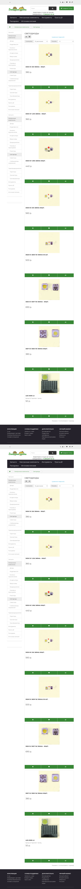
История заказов (64, 433)
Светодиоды (36, 27)
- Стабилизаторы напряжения (13, 79)
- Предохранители (13, 60)
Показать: (54, 41)
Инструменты (47, 18)
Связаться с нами (29, 431)
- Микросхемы (12, 56)
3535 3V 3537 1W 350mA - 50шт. (37, 302)
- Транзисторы (12, 92)
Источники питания (28, 21)
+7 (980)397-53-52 (48, 14)
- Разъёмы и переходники (12, 64)
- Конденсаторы (13, 53)
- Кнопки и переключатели (12, 48)
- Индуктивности (13, 44)
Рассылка (61, 437)
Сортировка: (29, 41)
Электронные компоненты (29, 18)
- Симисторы (12, 75)
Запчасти (13, 18)
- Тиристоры (12, 89)
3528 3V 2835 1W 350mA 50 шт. (37, 255)
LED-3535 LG (30, 396)
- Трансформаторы (14, 96)
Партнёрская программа (49, 437)
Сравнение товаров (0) (58, 37)
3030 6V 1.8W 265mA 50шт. (35, 161)
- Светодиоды (12, 72)
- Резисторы (12, 68)
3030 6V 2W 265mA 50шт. (35, 208)
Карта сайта (28, 435)
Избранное (62, 435)
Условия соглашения (13, 437)
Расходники (14, 21)
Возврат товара (29, 433)
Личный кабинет (64, 431)
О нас (8, 431)
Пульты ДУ (59, 18)
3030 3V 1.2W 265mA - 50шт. (36, 114)
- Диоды (11, 41)
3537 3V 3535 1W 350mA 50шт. (37, 349)
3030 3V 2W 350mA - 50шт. (35, 67)
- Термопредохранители (14, 85)
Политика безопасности (14, 435)
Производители (46, 431)
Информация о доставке (14, 433)
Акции (43, 439)
